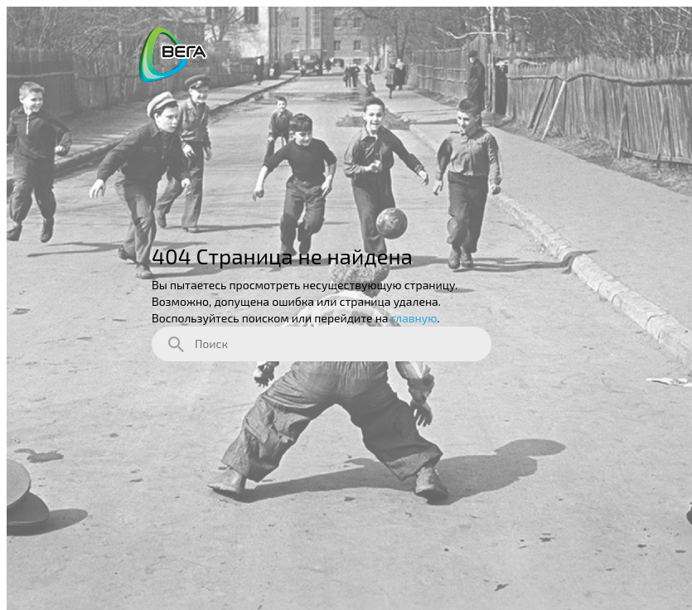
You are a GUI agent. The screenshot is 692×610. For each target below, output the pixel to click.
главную (414, 318)
